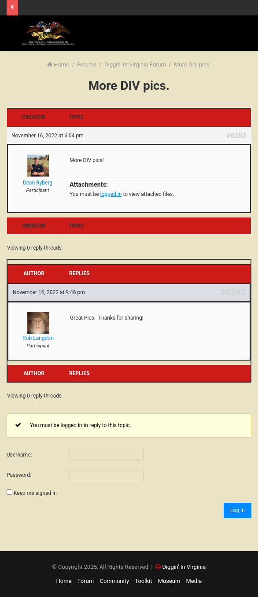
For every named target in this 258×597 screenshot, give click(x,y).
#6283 (236, 136)
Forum (85, 581)
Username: (19, 454)
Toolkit (143, 581)
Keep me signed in (35, 493)
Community (114, 581)
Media (194, 581)
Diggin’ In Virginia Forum (135, 64)
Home (58, 64)
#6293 (232, 292)
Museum (169, 581)
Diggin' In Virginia (184, 567)
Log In (237, 510)
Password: (19, 475)
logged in (111, 194)
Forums (86, 64)
